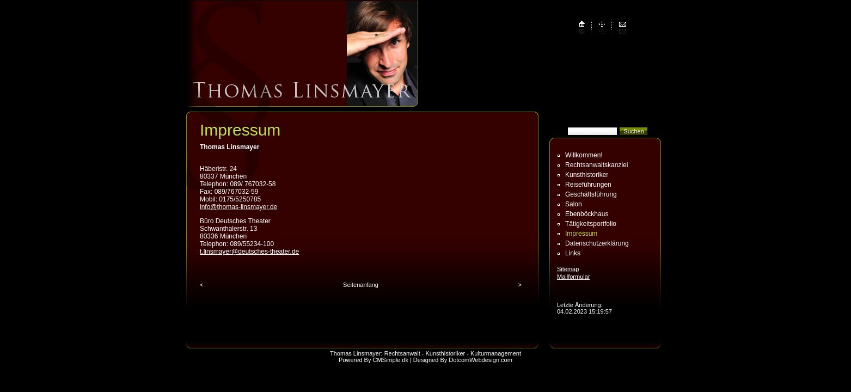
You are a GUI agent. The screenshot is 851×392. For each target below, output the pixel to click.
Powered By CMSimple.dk (373, 360)
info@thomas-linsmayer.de (238, 207)
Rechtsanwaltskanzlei (596, 165)
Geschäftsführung (591, 194)
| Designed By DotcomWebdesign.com (461, 360)
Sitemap (568, 269)
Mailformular (573, 276)
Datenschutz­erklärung (597, 243)
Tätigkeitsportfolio (590, 224)
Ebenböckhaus (586, 214)
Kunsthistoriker (586, 175)
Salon (573, 204)
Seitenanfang (360, 284)
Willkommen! (584, 155)
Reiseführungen (588, 184)
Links (572, 253)
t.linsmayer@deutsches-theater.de (249, 251)
